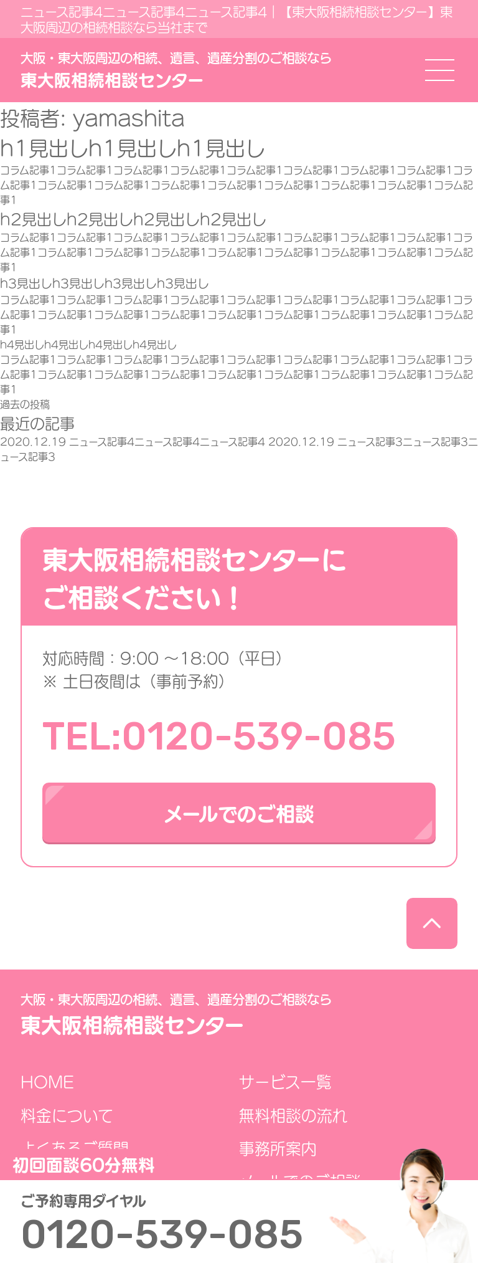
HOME (47, 1081)
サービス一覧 (285, 1081)
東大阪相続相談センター (176, 70)
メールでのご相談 (239, 812)
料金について (67, 1115)
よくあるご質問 (75, 1148)
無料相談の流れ (293, 1115)
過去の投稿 (25, 403)
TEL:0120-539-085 (219, 736)
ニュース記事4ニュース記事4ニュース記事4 (134, 441)
